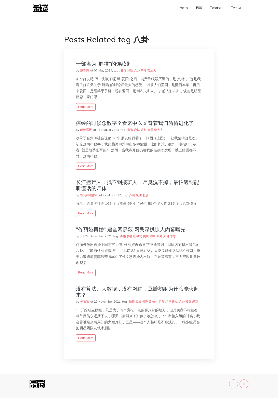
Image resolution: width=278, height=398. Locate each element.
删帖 (175, 301)
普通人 (151, 70)
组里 (168, 301)
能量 (150, 130)
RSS (199, 7)
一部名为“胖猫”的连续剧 (104, 63)
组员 (162, 301)
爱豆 (195, 301)
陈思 (173, 236)
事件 (143, 70)
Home (184, 7)
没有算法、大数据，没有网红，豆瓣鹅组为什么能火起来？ (137, 291)
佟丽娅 (131, 236)
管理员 (146, 301)
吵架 (188, 301)
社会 (146, 195)
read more (85, 107)
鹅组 (132, 301)
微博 (139, 236)
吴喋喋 (84, 301)
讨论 (130, 70)
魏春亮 (84, 70)
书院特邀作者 (89, 195)
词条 (153, 236)
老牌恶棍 (86, 130)
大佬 (166, 236)
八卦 (137, 70)
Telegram (216, 7)
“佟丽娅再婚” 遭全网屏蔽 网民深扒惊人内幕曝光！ (133, 229)
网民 (146, 236)
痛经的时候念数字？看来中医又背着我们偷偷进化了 (135, 123)
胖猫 (123, 70)
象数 (130, 130)
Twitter (236, 7)
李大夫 (158, 130)
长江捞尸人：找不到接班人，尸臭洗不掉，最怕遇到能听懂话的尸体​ (137, 185)
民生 (139, 195)
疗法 (137, 130)
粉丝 (155, 301)
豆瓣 (139, 301)
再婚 (123, 236)
